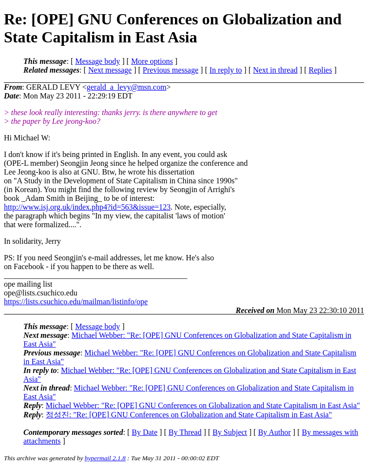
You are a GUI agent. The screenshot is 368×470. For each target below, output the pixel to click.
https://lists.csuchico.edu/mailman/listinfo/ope (76, 301)
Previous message (170, 70)
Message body (97, 61)
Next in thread (275, 70)
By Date (144, 432)
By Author (274, 432)
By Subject (230, 432)
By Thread (185, 432)
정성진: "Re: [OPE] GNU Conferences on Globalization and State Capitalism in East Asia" (189, 415)
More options (152, 61)
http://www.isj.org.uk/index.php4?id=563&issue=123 (87, 207)
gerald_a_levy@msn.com (127, 87)
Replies (320, 70)
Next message (110, 70)
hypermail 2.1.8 (105, 458)
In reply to (226, 70)
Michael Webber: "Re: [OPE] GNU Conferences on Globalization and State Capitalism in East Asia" (203, 405)
